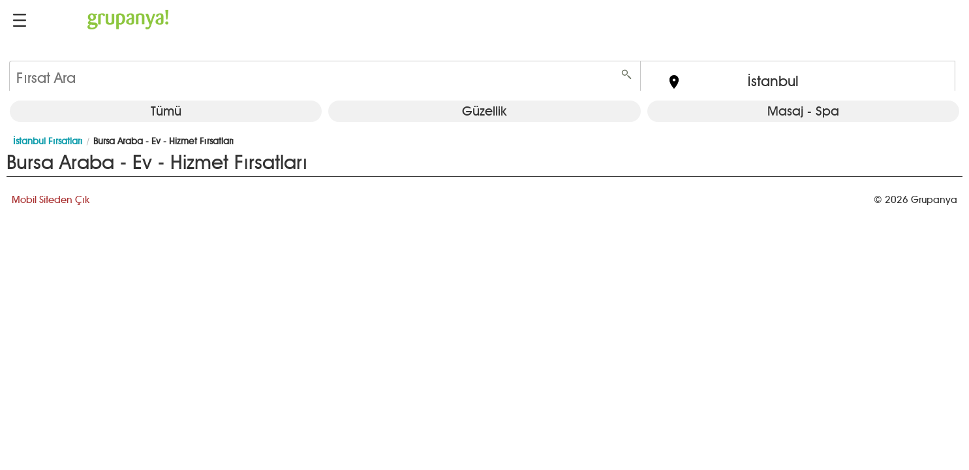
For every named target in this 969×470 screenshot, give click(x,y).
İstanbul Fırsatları (48, 141)
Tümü (166, 110)
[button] (19, 20)
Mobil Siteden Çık (50, 199)
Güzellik (484, 110)
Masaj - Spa (803, 110)
